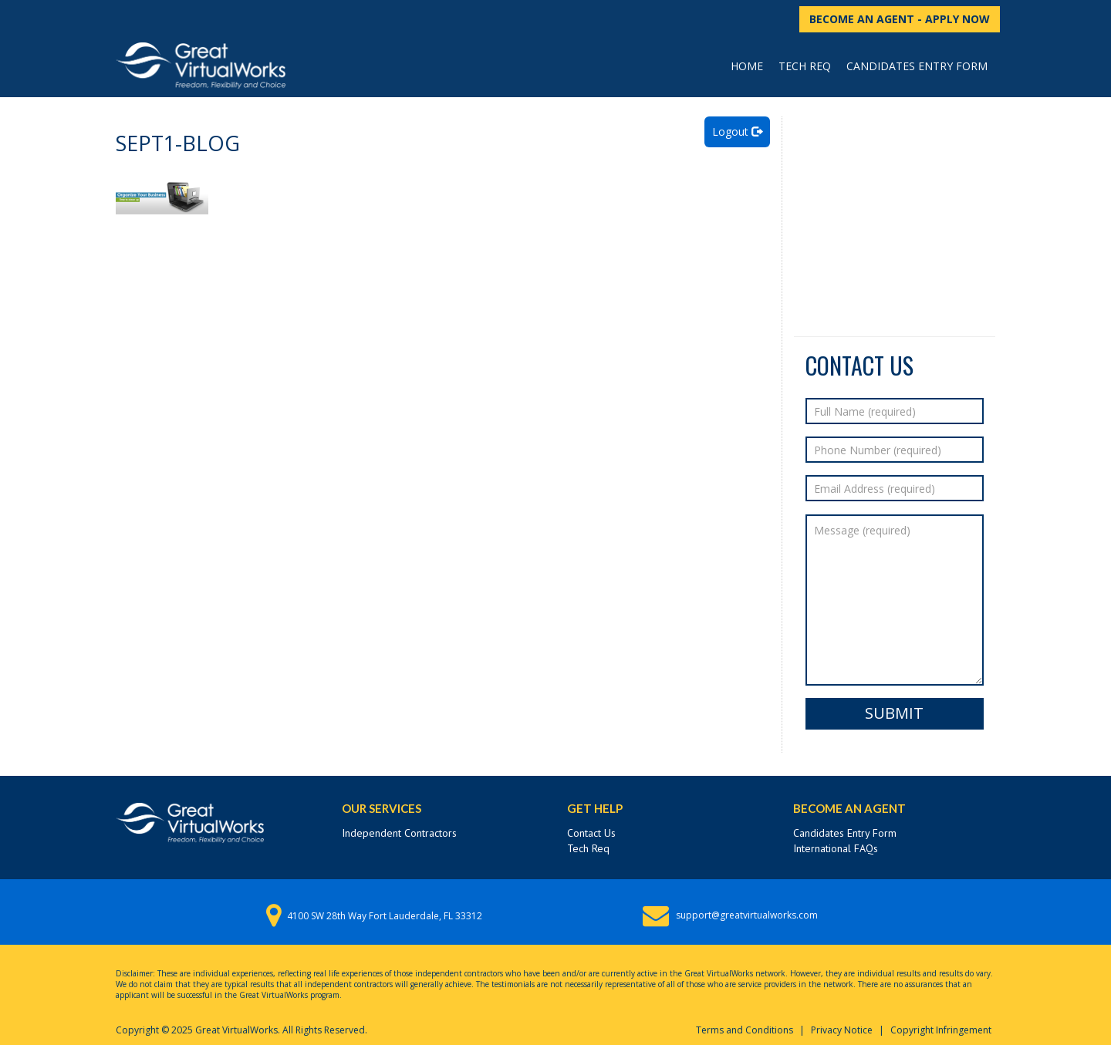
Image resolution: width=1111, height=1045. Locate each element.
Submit (894, 713)
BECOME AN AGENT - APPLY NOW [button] (899, 19)
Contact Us (591, 833)
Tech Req (804, 66)
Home (747, 66)
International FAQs (835, 848)
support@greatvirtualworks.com (747, 915)
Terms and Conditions (744, 1030)
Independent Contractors (399, 833)
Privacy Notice (842, 1030)
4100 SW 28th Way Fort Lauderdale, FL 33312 (384, 915)
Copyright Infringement (940, 1030)
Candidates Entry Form (917, 66)
